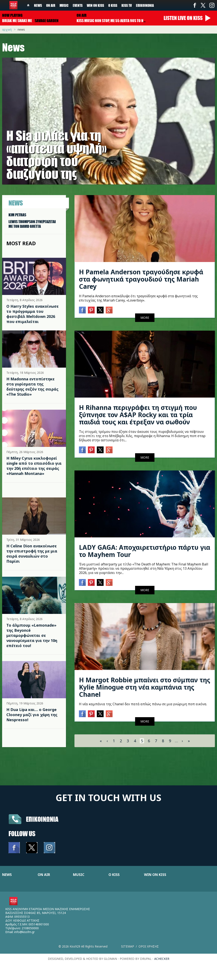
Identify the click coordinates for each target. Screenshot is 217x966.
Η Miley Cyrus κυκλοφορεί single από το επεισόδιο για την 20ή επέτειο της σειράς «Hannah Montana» (33, 466)
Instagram (211, 5)
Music (64, 5)
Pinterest (91, 310)
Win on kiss (95, 5)
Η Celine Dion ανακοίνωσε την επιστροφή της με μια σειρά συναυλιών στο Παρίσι (31, 553)
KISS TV (126, 5)
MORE (144, 318)
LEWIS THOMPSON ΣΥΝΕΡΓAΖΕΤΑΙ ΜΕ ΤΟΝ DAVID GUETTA (32, 224)
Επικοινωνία (145, 5)
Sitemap (127, 946)
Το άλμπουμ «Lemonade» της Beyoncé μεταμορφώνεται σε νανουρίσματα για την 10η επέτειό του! (31, 635)
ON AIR (44, 874)
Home (28, 5)
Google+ (109, 310)
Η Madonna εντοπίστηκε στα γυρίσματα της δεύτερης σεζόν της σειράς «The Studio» (32, 386)
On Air (50, 5)
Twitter (203, 5)
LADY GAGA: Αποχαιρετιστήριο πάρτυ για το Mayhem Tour (144, 551)
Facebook (194, 5)
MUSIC (78, 874)
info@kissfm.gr (24, 932)
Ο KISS (114, 874)
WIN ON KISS (155, 874)
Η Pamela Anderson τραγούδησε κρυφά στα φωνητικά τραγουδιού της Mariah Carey (141, 279)
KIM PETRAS (17, 214)
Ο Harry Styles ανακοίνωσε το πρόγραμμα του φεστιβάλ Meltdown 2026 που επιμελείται (32, 314)
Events (78, 5)
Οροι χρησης (148, 946)
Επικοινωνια (42, 819)
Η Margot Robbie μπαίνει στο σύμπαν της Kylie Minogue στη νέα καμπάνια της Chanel (144, 687)
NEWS (7, 874)
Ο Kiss (112, 5)
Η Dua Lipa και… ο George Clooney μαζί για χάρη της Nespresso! (31, 714)
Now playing (12, 15)
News (38, 5)
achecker (161, 959)
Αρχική (7, 29)
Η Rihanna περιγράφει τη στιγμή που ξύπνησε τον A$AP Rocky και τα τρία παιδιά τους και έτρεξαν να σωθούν (138, 414)
